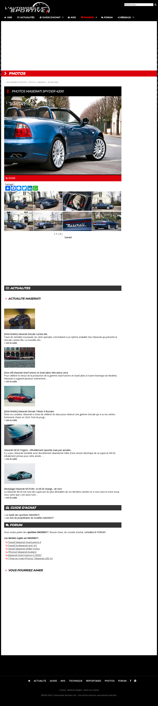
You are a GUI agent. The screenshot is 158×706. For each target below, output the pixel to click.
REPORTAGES (93, 680)
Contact (62, 690)
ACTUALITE (40, 680)
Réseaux (124, 17)
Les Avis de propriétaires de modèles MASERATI (30, 517)
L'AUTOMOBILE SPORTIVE (16, 82)
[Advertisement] (79, 45)
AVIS (62, 680)
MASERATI (42, 82)
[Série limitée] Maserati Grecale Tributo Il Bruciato (29, 411)
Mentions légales (74, 690)
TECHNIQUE (75, 680)
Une (8, 17)
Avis (72, 17)
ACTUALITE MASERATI (24, 298)
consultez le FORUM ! (95, 532)
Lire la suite (11, 342)
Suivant (68, 237)
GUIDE (53, 680)
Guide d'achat (50, 17)
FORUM (122, 680)
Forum (106, 17)
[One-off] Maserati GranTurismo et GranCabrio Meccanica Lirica (36, 372)
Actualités (25, 17)
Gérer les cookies (91, 690)
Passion (87, 17)
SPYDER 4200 (53, 82)
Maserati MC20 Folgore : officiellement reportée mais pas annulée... (38, 450)
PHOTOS (32, 82)
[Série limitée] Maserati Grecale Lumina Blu (25, 334)
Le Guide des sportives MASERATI (23, 514)
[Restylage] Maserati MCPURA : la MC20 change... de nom (33, 488)
